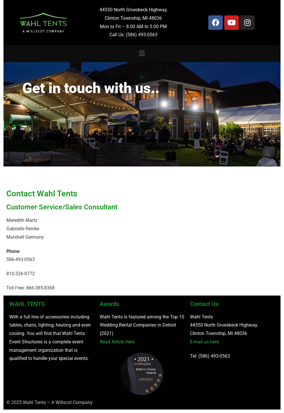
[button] (142, 53)
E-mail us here (204, 342)
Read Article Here (117, 342)
